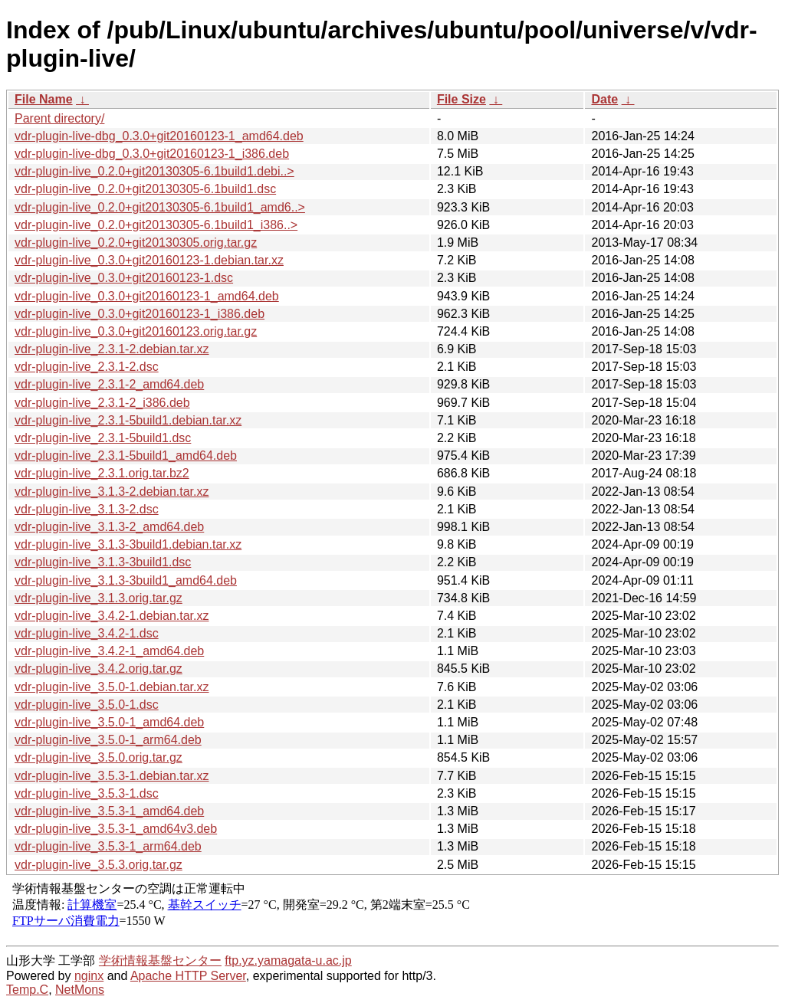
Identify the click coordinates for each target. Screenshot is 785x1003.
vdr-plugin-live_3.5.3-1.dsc (87, 793)
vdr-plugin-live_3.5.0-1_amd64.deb (109, 722)
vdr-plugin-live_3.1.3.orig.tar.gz (98, 598)
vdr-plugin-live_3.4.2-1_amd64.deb (109, 650)
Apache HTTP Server (188, 975)
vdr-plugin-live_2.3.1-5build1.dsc (103, 437)
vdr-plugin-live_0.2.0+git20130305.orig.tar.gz (136, 242)
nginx (88, 975)
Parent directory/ (59, 118)
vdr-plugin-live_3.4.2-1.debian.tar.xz (112, 615)
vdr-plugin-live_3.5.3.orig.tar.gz (98, 864)
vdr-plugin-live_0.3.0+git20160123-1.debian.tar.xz (149, 260)
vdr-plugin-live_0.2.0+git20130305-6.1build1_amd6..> (160, 207)
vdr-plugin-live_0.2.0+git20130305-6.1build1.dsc (145, 188)
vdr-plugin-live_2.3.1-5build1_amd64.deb (126, 455)
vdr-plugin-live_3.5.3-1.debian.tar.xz (112, 775)
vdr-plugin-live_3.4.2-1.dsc (87, 633)
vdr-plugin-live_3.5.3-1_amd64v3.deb (116, 828)
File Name (44, 99)
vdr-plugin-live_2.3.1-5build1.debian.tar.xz (128, 420)
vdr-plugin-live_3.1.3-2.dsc (87, 509)
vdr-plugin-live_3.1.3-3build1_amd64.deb (126, 580)
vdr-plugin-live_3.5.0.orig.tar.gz (98, 757)
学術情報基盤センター (160, 960)
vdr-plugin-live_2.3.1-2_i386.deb (102, 402)
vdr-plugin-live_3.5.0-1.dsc (87, 704)
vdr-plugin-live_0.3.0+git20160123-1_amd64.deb (147, 296)
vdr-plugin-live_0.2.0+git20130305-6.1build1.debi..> (154, 171)
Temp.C (27, 989)
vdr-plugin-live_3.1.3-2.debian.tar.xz (112, 491)
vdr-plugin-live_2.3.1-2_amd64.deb (109, 384)
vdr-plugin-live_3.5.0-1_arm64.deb (108, 739)
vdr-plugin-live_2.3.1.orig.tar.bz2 (102, 473)
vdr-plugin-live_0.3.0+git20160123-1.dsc (124, 277)
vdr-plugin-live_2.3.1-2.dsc (87, 366)
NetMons (79, 989)
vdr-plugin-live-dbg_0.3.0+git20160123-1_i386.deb (152, 153)
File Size (461, 99)
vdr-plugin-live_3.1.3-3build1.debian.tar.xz (128, 544)
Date (604, 99)
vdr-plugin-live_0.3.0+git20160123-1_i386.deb (139, 313)
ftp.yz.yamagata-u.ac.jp (288, 960)
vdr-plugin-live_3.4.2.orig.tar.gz (98, 668)
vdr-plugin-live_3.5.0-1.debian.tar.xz (112, 686)
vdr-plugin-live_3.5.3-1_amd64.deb (109, 811)
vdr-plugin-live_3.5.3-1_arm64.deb (108, 846)
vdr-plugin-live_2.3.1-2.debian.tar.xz (112, 349)
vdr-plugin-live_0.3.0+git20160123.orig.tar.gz (136, 331)
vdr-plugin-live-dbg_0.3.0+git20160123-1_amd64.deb (159, 136)
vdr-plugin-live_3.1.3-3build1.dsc (103, 562)
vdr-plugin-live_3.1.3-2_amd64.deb (109, 526)
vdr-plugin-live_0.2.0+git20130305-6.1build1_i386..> (156, 224)
